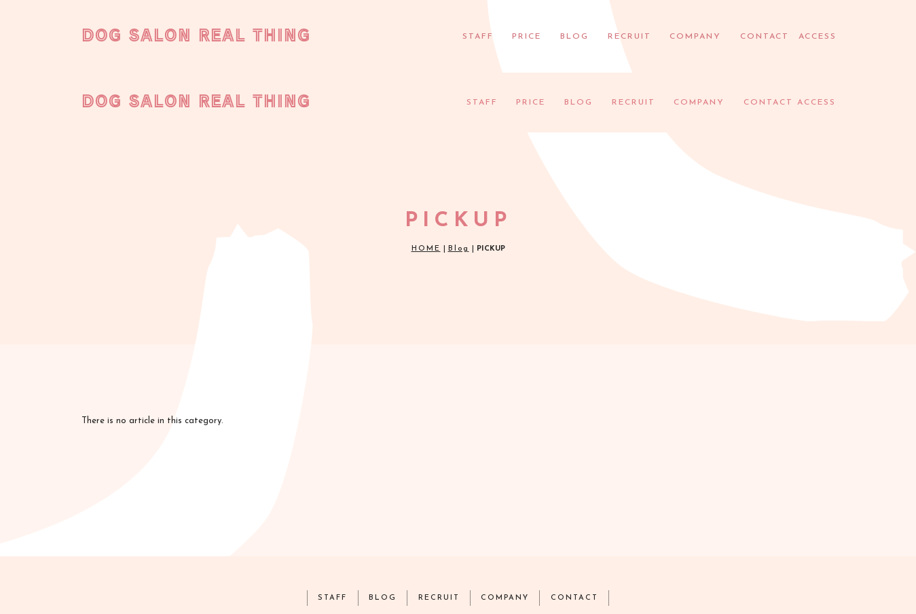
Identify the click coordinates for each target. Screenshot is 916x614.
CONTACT (578, 538)
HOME (426, 190)
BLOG (573, 37)
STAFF (476, 37)
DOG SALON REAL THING (195, 35)
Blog (458, 190)
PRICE (525, 37)
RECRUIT (628, 37)
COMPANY (693, 37)
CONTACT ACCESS (787, 37)
